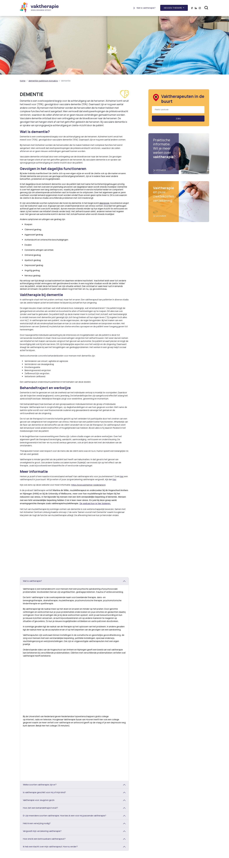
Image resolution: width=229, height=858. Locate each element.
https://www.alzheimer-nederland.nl (88, 484)
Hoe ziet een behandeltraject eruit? (40, 807)
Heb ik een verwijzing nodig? (37, 823)
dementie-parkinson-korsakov (43, 80)
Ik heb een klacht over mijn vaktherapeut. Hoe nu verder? (50, 846)
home (22, 80)
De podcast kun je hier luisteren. (95, 503)
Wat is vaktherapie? (144, 7)
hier (122, 476)
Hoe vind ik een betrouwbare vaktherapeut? (44, 838)
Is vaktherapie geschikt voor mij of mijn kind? (44, 792)
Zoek (178, 118)
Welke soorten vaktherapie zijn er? (40, 784)
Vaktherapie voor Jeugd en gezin (38, 800)
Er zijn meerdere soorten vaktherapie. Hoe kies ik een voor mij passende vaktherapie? (64, 815)
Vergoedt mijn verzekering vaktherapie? (42, 831)
